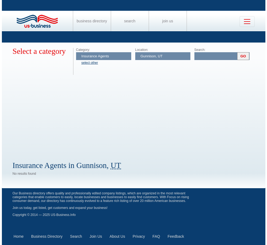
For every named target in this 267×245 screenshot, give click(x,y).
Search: (199, 50)
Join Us (167, 21)
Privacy (139, 236)
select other (89, 63)
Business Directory (92, 21)
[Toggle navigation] (247, 21)
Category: (83, 50)
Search (129, 21)
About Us (117, 236)
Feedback (176, 236)
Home (19, 236)
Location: (141, 50)
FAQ (156, 236)
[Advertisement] (139, 115)
